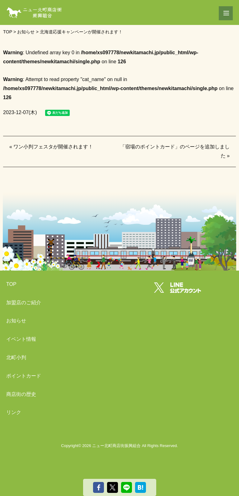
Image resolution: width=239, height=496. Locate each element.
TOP (11, 284)
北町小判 (16, 357)
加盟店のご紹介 (23, 302)
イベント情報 (21, 339)
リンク (13, 412)
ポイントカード (23, 375)
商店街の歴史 (21, 394)
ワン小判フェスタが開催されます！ (53, 146)
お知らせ (16, 320)
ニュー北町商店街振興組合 (116, 445)
